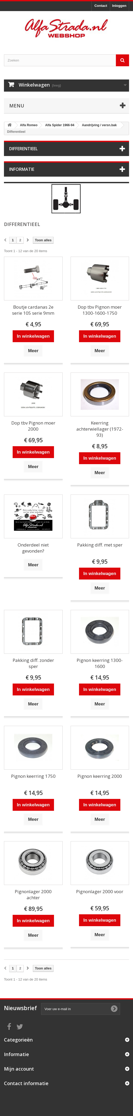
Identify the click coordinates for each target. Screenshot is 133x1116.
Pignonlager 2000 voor (99, 891)
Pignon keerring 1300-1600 (100, 663)
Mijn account (19, 1069)
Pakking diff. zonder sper (33, 663)
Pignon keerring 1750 (33, 776)
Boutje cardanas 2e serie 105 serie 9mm (33, 310)
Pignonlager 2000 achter (33, 894)
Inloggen (119, 6)
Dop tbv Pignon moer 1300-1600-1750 (100, 310)
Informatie (21, 169)
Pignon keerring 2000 (99, 776)
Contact (100, 6)
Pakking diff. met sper (99, 545)
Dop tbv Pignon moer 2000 (33, 426)
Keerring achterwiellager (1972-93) (99, 429)
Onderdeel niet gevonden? (33, 548)
